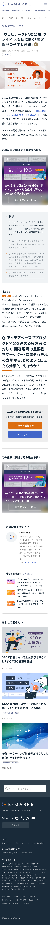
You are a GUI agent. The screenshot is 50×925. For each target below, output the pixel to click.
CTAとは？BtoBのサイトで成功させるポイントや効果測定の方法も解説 (24, 706)
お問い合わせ (16, 903)
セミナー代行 (31, 886)
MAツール (5, 864)
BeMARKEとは (6, 853)
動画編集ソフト (7, 886)
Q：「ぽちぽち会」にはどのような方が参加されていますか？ (26, 274)
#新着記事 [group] (5, 11)
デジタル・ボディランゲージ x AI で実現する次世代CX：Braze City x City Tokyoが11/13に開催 (30, 582)
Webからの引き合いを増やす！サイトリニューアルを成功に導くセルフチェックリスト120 (25, 189)
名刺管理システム (20, 864)
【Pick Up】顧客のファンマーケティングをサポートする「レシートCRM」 (30, 603)
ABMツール (42, 881)
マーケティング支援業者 (38, 883)
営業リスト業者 (41, 878)
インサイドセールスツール (10, 881)
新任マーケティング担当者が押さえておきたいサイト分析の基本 (25, 755)
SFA (11, 864)
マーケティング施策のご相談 (22, 853)
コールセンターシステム (10, 875)
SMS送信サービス (19, 886)
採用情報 (32, 896)
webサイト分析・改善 (10, 713)
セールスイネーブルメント (10, 878)
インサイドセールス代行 (29, 881)
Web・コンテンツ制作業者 (22, 869)
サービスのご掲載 (19, 896)
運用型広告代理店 (38, 869)
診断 (17, 843)
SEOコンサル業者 (7, 872)
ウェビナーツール (37, 872)
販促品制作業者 (7, 883)
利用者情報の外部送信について (29, 900)
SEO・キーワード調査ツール (23, 866)
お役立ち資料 (39, 843)
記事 (3, 843)
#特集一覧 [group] (16, 11)
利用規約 (4, 903)
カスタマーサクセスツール (28, 875)
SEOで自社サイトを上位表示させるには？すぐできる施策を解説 (24, 659)
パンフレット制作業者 (21, 883)
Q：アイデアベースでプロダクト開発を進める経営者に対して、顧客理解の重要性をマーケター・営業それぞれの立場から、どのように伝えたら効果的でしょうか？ (26, 228)
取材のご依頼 (6, 896)
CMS (16, 872)
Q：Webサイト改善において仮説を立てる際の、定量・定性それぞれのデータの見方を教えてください (26, 244)
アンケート (10, 843)
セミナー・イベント (26, 843)
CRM (35, 866)
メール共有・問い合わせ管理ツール (13, 889)
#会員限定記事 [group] (40, 11)
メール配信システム (34, 864)
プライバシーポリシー (8, 900)
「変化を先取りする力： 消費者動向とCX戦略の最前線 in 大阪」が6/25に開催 (30, 593)
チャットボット (7, 869)
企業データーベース (27, 878)
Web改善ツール (7, 866)
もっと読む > (28, 573)
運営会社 (26, 903)
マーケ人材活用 (25, 872)
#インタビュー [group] (27, 11)
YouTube (32, 562)
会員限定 (6, 54)
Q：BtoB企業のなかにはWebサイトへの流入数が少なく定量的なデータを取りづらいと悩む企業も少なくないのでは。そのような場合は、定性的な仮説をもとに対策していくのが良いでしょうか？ (26, 260)
